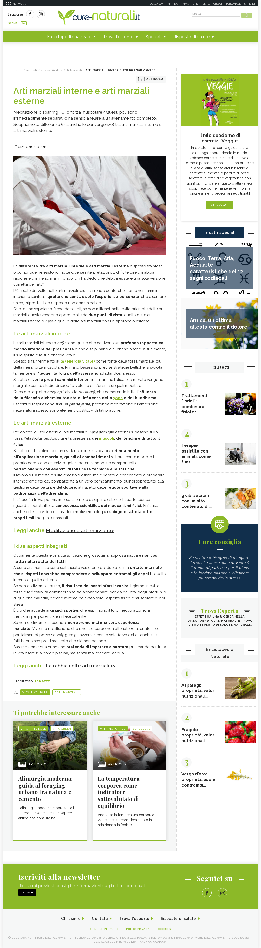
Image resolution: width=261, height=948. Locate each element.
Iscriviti (65, 15)
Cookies (167, 928)
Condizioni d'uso (102, 928)
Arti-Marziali (67, 690)
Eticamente (201, 3)
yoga (118, 396)
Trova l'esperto (118, 35)
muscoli (106, 436)
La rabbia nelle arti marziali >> (83, 663)
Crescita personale (227, 3)
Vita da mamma (178, 3)
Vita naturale (35, 690)
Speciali (154, 35)
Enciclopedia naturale (69, 35)
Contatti (98, 917)
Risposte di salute (191, 35)
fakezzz (42, 679)
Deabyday (157, 3)
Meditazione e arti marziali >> (82, 528)
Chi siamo (68, 917)
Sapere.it (250, 3)
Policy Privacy (138, 928)
